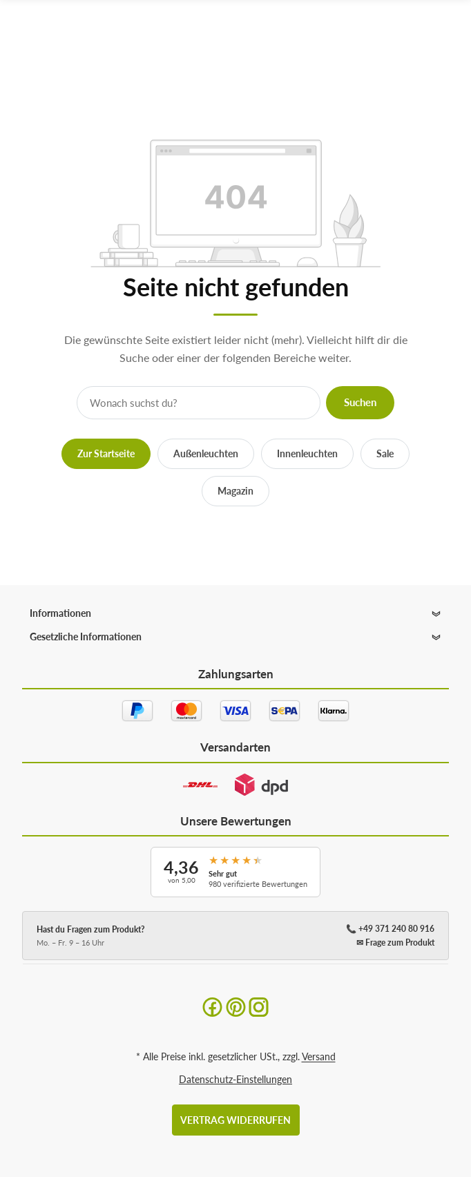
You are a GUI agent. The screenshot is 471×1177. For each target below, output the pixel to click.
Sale (385, 453)
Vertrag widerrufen (235, 1120)
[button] (236, 613)
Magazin (235, 491)
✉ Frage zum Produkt (395, 942)
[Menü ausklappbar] (449, 36)
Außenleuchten (205, 453)
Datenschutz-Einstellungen (235, 1079)
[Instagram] (259, 1006)
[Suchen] (422, 36)
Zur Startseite (106, 453)
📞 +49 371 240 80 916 (390, 929)
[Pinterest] (236, 1006)
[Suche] (198, 402)
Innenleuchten (307, 453)
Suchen (360, 402)
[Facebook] (212, 1006)
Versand (319, 1056)
